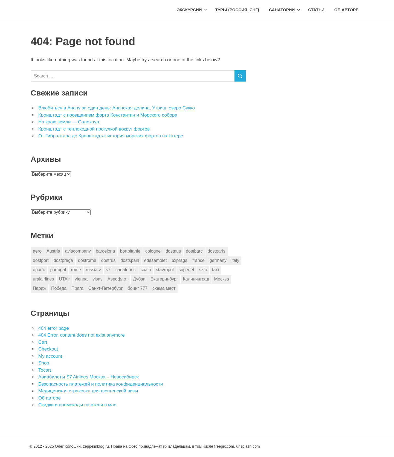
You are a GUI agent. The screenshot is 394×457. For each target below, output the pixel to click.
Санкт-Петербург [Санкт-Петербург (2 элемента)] (105, 288)
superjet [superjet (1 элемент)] (186, 269)
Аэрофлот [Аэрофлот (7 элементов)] (118, 279)
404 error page (53, 328)
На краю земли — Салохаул (68, 122)
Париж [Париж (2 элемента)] (39, 288)
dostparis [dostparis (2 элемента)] (216, 251)
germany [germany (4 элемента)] (218, 260)
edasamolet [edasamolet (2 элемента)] (155, 260)
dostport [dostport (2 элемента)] (41, 260)
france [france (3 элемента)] (198, 260)
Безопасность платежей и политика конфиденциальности (100, 384)
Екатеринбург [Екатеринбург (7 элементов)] (164, 279)
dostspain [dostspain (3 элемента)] (129, 260)
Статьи (316, 9)
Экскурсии (192, 9)
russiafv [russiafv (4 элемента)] (93, 269)
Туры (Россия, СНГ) (237, 9)
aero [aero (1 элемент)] (37, 251)
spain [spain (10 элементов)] (146, 269)
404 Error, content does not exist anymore (81, 335)
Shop (43, 363)
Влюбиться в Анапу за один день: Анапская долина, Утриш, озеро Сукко (116, 108)
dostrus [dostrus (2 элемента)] (108, 260)
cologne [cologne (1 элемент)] (153, 251)
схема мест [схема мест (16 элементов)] (163, 288)
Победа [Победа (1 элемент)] (58, 288)
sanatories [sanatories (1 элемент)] (125, 269)
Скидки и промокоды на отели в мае (77, 404)
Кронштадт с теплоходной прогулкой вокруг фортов (94, 129)
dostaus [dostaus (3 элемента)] (173, 251)
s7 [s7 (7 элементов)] (108, 269)
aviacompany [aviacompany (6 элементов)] (78, 251)
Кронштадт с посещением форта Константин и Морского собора (107, 115)
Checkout (48, 349)
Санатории (284, 9)
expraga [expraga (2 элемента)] (179, 260)
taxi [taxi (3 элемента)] (215, 269)
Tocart (44, 370)
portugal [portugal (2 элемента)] (58, 269)
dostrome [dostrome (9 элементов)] (87, 260)
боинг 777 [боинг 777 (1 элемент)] (137, 288)
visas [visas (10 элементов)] (97, 279)
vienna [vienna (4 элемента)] (81, 279)
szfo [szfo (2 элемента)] (203, 269)
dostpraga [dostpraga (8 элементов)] (63, 260)
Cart (42, 342)
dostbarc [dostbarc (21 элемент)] (194, 251)
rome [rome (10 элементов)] (76, 269)
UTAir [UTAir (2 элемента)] (64, 279)
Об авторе (346, 9)
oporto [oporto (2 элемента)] (39, 269)
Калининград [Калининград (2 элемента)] (196, 279)
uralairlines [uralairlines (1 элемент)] (43, 279)
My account (50, 356)
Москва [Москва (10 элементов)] (221, 279)
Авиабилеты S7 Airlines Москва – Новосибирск (88, 377)
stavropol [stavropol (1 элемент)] (165, 269)
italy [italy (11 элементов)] (235, 260)
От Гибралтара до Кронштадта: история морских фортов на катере (110, 135)
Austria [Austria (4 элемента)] (53, 251)
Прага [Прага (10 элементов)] (77, 288)
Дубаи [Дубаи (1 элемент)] (139, 279)
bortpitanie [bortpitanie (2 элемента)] (130, 251)
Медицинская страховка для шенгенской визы (88, 391)
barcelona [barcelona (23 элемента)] (105, 251)
